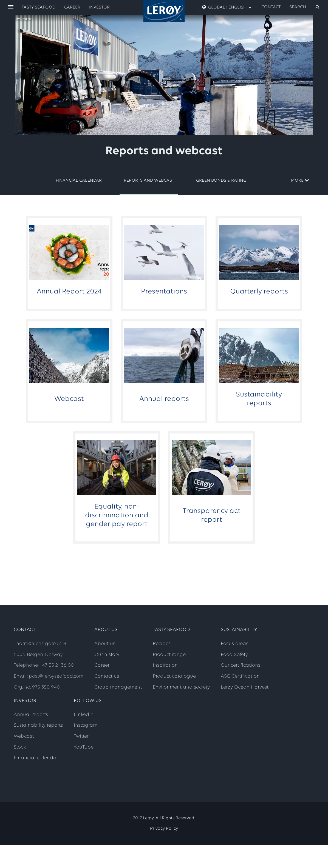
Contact (271, 7)
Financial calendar (79, 180)
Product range (169, 654)
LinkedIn (84, 714)
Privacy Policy (164, 828)
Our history (106, 654)
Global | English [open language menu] (227, 7)
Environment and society (181, 687)
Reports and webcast (149, 180)
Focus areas (234, 643)
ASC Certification (240, 676)
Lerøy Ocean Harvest (244, 687)
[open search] (304, 7)
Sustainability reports (38, 725)
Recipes (162, 643)
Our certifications (240, 665)
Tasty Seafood (38, 7)
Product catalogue (174, 676)
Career (72, 7)
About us (104, 643)
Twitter (81, 736)
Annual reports (31, 714)
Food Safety (234, 654)
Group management (118, 687)
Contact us (106, 676)
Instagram (85, 725)
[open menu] (10, 7)
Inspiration (165, 665)
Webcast (24, 736)
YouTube (84, 747)
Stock (20, 747)
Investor (24, 19)
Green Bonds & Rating (221, 180)
